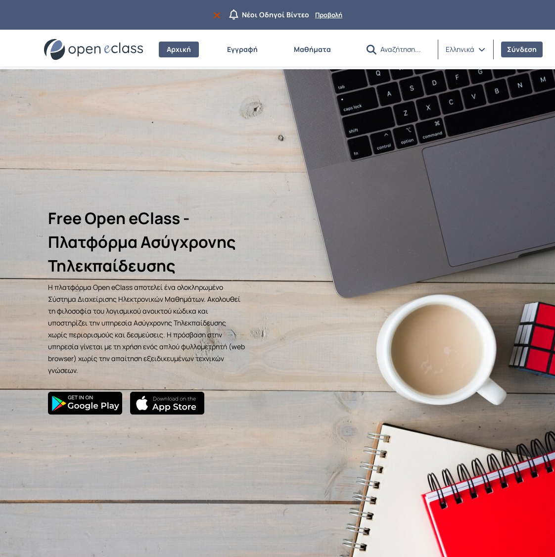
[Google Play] (85, 403)
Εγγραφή (242, 49)
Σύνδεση (522, 49)
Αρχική (179, 49)
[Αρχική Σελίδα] (93, 49)
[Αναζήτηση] (405, 49)
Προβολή (328, 15)
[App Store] (167, 403)
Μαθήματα (312, 49)
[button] (371, 49)
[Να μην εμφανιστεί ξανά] (219, 14)
